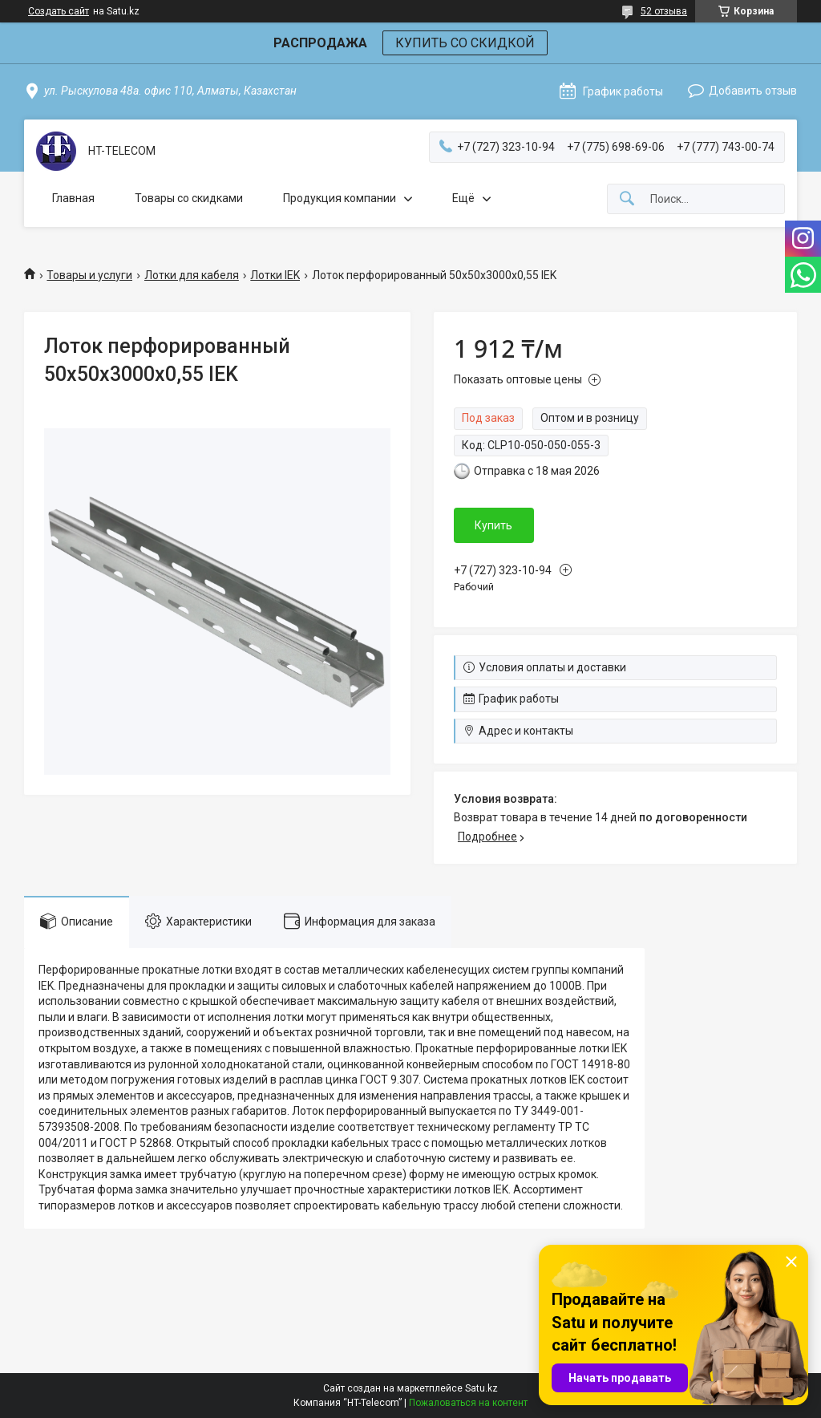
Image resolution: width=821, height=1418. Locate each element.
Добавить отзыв (753, 90)
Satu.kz (481, 1388)
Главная (73, 198)
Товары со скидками (189, 198)
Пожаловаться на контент (468, 1402)
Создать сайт (58, 11)
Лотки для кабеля (191, 275)
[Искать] (627, 199)
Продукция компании (339, 198)
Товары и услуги (89, 275)
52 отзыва (664, 11)
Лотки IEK (275, 275)
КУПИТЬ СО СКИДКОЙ (465, 43)
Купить (493, 525)
